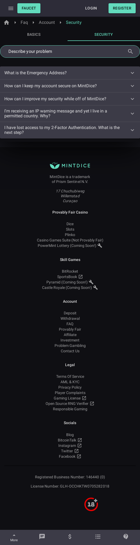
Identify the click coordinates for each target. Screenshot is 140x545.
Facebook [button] (70, 456)
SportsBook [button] (70, 276)
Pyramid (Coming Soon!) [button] (70, 282)
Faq (24, 22)
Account (47, 22)
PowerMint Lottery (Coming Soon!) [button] (70, 245)
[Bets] (98, 537)
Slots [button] (70, 229)
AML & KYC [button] (70, 382)
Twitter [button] (70, 451)
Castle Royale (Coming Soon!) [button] (70, 287)
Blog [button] (70, 434)
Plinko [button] (70, 234)
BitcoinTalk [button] (70, 440)
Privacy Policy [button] (70, 387)
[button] (28, 8)
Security (74, 22)
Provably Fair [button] (70, 329)
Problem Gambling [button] (70, 345)
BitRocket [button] (70, 271)
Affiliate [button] (70, 334)
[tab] (34, 34)
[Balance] (70, 537)
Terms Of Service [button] (70, 376)
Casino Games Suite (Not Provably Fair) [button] (70, 240)
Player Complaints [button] (70, 392)
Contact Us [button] (70, 351)
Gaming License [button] (70, 398)
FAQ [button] (70, 324)
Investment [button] (70, 340)
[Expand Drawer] (10, 8)
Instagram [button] (70, 445)
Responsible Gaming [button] (70, 409)
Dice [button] (70, 224)
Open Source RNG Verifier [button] (70, 403)
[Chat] (42, 537)
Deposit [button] (70, 313)
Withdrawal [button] (70, 318)
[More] (14, 537)
